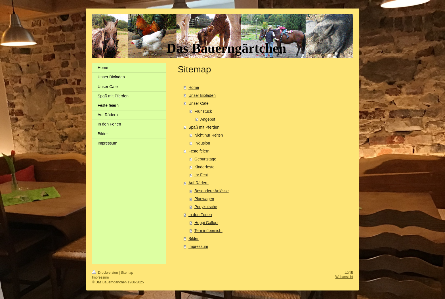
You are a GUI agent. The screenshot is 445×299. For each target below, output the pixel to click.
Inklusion (202, 143)
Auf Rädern (198, 183)
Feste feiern (198, 151)
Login (349, 272)
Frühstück (203, 111)
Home (193, 87)
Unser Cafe (198, 103)
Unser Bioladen (202, 95)
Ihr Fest (201, 175)
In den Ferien (200, 214)
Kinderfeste (204, 167)
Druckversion (105, 273)
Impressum (198, 246)
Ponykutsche (205, 206)
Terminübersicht (208, 230)
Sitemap (127, 273)
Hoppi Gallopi (206, 222)
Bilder (193, 238)
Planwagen (204, 198)
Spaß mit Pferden (203, 127)
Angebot (207, 119)
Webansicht (344, 277)
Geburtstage (205, 159)
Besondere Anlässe (211, 191)
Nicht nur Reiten (208, 135)
